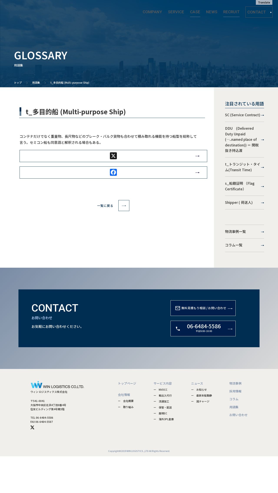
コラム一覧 (244, 279)
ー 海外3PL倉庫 (164, 456)
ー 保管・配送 (163, 444)
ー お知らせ (199, 426)
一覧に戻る (113, 211)
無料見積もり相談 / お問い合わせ (197, 349)
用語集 (36, 82)
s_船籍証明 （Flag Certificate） (244, 204)
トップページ (127, 420)
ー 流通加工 (161, 438)
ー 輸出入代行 (163, 432)
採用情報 (235, 428)
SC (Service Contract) (244, 117)
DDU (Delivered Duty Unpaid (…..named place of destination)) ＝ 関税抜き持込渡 (244, 147)
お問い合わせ (238, 451)
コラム (233, 435)
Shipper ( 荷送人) (244, 226)
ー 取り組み (126, 443)
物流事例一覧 (244, 260)
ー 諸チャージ (200, 438)
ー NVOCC (160, 426)
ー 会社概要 (126, 437)
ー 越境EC (160, 450)
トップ (18, 82)
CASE (199, 10)
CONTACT (259, 11)
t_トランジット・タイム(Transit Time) (244, 179)
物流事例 (235, 420)
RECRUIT (229, 10)
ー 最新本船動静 (201, 432)
